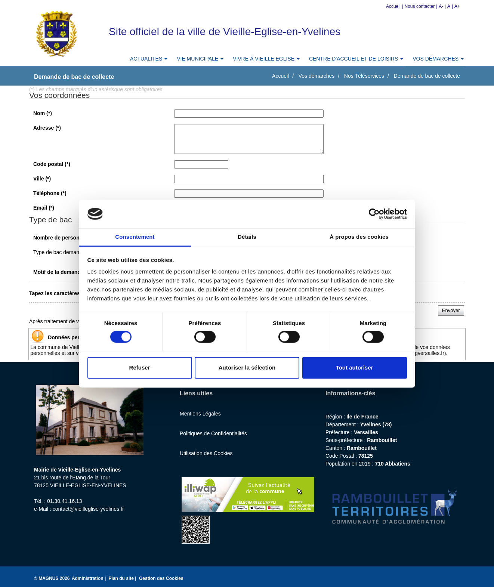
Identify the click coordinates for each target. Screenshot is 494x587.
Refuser (139, 368)
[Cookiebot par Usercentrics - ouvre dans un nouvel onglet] (374, 213)
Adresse (47, 128)
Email (43, 208)
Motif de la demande (61, 272)
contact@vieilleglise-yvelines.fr (88, 509)
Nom (42, 113)
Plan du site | (123, 578)
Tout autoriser (354, 368)
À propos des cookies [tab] (359, 237)
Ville (42, 179)
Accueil (393, 6)
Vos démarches (317, 76)
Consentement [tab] (134, 237)
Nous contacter (420, 6)
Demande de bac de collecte (427, 76)
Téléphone (50, 193)
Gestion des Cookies (161, 578)
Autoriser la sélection (247, 368)
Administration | (89, 578)
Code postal (51, 164)
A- (441, 6)
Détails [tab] (247, 237)
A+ (457, 6)
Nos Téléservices (364, 76)
